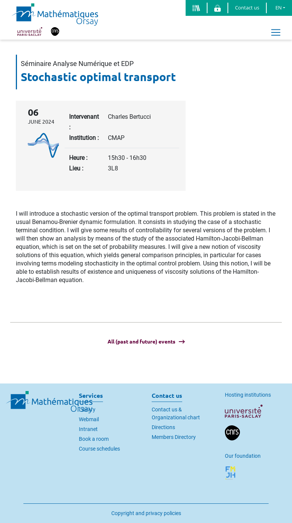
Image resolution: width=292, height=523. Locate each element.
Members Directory (174, 437)
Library (87, 409)
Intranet (88, 429)
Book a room (94, 439)
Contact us (247, 7)
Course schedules (99, 449)
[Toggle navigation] (276, 32)
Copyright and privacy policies (146, 513)
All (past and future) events (141, 342)
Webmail (89, 419)
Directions (163, 427)
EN (278, 7)
